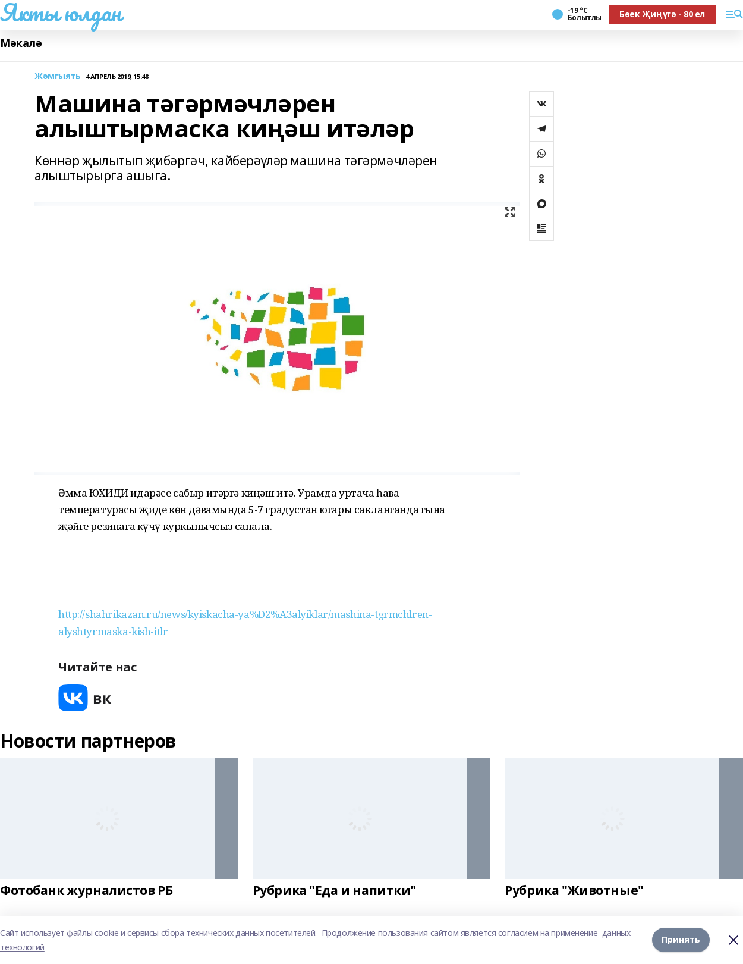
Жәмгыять (57, 76)
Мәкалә (21, 43)
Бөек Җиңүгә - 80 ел (662, 14)
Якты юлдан (60, 12)
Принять (681, 940)
